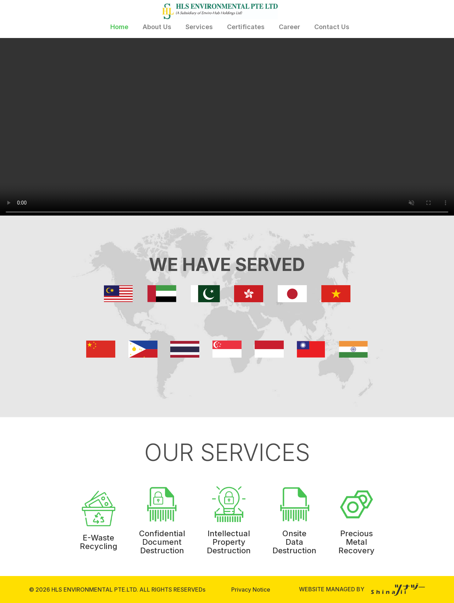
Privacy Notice (250, 589)
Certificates (246, 27)
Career (289, 27)
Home (119, 27)
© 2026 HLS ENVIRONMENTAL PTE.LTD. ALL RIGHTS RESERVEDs (117, 589)
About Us (157, 27)
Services (199, 27)
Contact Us (331, 27)
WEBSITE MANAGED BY (362, 589)
